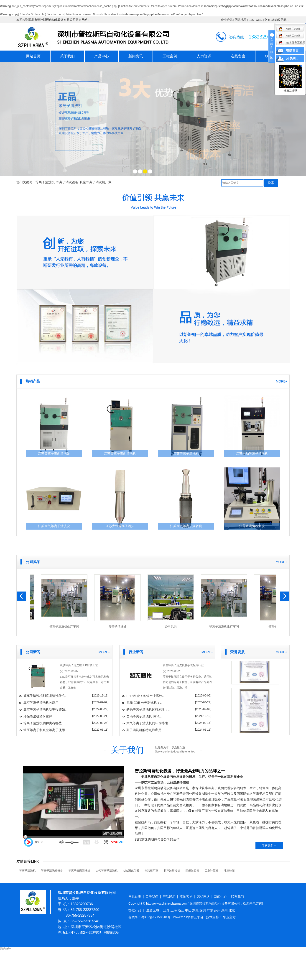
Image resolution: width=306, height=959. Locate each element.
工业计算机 (211, 870)
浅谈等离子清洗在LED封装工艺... (80, 665)
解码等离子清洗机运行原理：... (148, 709)
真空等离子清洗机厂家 (96, 182)
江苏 (167, 910)
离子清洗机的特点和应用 (143, 730)
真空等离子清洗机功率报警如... (45, 709)
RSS (251, 19)
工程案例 (170, 56)
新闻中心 (220, 896)
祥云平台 (197, 917)
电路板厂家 (151, 870)
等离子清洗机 (45, 182)
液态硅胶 (229, 870)
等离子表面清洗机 (79, 870)
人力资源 (204, 56)
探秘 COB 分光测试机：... (144, 702)
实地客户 (186, 896)
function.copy (56, 14)
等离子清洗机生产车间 (65, 626)
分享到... (292, 58)
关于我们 (67, 56)
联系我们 (237, 896)
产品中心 (101, 56)
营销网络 (203, 896)
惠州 (225, 910)
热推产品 (134, 910)
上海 (174, 910)
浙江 (181, 910)
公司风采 (172, 626)
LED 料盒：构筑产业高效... (145, 696)
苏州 (217, 910)
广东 (210, 910)
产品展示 (169, 896)
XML (259, 19)
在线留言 (238, 56)
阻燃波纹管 (192, 870)
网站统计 (5, 948)
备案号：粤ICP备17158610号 (149, 917)
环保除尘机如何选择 (37, 716)
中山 (188, 910)
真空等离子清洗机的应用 (41, 702)
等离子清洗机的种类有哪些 (42, 723)
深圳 (203, 910)
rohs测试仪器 (131, 870)
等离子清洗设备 (67, 182)
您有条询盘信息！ (277, 19)
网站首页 (33, 56)
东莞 (195, 910)
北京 (232, 910)
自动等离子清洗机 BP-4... (144, 716)
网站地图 (241, 19)
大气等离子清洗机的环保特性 (147, 723)
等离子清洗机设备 (52, 870)
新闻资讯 (135, 56)
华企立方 (229, 917)
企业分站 (227, 19)
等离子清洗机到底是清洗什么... (45, 696)
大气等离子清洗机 (106, 870)
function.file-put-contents (134, 6)
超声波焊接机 (172, 870)
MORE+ (281, 381)
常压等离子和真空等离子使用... (45, 730)
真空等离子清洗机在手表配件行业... (184, 665)
